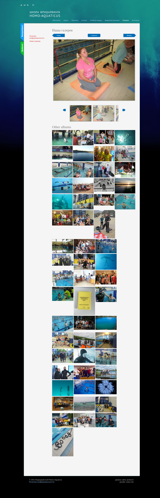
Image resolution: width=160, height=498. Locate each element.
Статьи (84, 20)
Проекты (75, 20)
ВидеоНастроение (112, 20)
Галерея (125, 20)
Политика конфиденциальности (37, 37)
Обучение (56, 20)
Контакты (135, 20)
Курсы (66, 20)
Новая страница (35, 41)
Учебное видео (96, 20)
